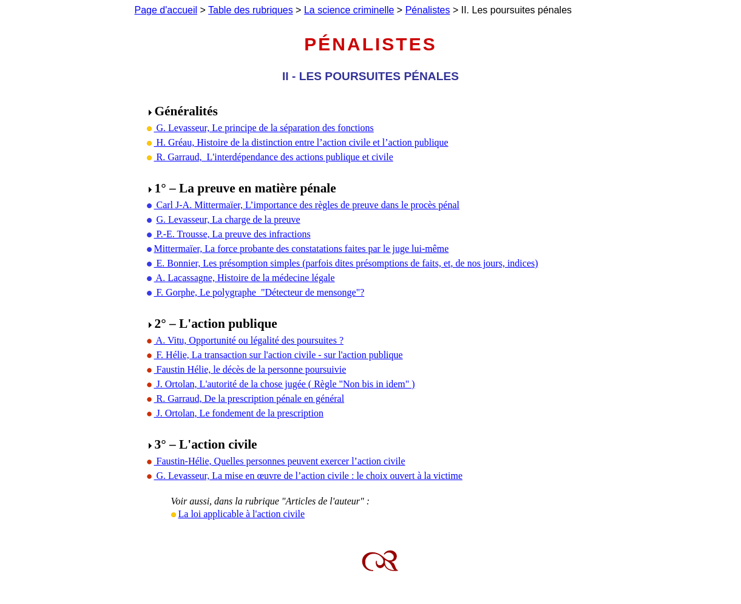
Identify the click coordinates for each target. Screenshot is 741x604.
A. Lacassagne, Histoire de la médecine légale (244, 278)
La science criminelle (349, 10)
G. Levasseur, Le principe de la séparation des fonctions (264, 128)
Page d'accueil (166, 10)
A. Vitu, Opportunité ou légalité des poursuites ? (248, 340)
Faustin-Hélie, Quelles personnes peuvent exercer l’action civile (279, 461)
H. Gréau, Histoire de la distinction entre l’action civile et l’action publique (301, 142)
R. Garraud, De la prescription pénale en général (249, 398)
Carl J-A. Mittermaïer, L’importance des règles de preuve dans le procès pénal (306, 205)
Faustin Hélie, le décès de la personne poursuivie (250, 369)
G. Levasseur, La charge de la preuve (228, 219)
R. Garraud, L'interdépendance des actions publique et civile (273, 157)
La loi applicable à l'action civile (241, 514)
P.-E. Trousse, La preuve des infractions (232, 234)
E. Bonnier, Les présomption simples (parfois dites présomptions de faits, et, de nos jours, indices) (346, 263)
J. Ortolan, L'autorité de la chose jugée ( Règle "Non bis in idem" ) (284, 384)
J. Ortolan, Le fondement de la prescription (238, 413)
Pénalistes (427, 10)
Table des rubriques (250, 10)
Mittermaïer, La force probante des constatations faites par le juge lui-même (301, 248)
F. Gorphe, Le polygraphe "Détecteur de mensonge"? (259, 292)
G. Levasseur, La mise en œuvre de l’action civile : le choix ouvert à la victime (308, 475)
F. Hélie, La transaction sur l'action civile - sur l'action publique (278, 355)
